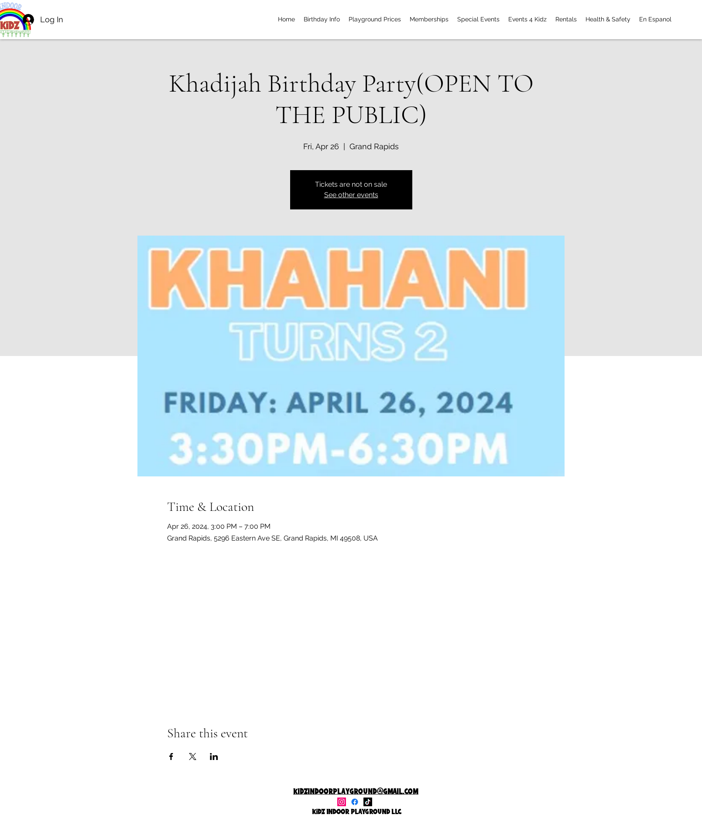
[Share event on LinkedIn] (214, 756)
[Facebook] (354, 802)
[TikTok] (367, 802)
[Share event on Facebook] (171, 756)
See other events (351, 195)
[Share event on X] (192, 756)
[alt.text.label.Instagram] (341, 802)
